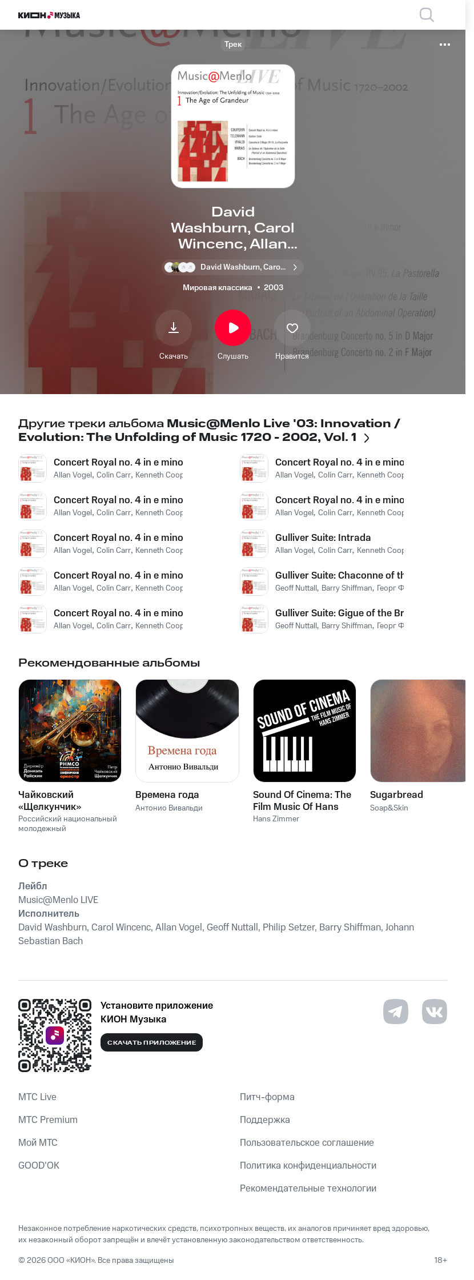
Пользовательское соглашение (307, 1143)
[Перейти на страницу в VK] (434, 1011)
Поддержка (265, 1120)
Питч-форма (267, 1097)
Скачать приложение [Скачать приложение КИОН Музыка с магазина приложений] (151, 1043)
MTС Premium (48, 1120)
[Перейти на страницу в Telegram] (395, 1011)
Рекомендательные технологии (308, 1188)
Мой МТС (38, 1143)
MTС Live (37, 1097)
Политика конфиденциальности (308, 1166)
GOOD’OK (38, 1166)
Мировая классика (217, 288)
